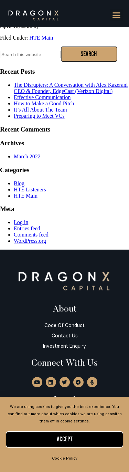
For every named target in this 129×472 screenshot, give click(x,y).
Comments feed (31, 235)
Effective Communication (42, 97)
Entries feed (27, 228)
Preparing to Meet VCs (39, 116)
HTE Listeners (30, 189)
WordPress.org (30, 241)
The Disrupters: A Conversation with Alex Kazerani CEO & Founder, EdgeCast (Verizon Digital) (71, 88)
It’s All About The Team (40, 110)
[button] (116, 15)
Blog (19, 183)
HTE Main (41, 38)
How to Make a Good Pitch (44, 103)
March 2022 (27, 156)
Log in (21, 222)
